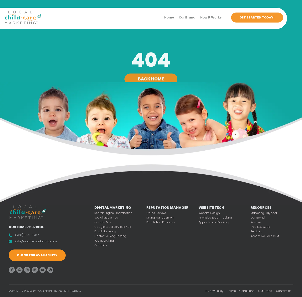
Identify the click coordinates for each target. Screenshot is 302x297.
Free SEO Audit (260, 227)
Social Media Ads (106, 217)
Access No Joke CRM (265, 236)
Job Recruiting (104, 241)
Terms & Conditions (240, 291)
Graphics (100, 245)
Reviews (256, 222)
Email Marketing (105, 231)
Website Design (209, 213)
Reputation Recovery (160, 222)
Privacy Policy (214, 291)
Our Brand (187, 16)
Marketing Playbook (264, 213)
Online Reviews (156, 213)
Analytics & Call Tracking (215, 217)
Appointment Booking (214, 222)
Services (256, 231)
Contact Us (283, 291)
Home (169, 16)
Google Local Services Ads (112, 227)
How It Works (210, 16)
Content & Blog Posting (110, 236)
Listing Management (160, 217)
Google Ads (102, 222)
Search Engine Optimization (113, 213)
